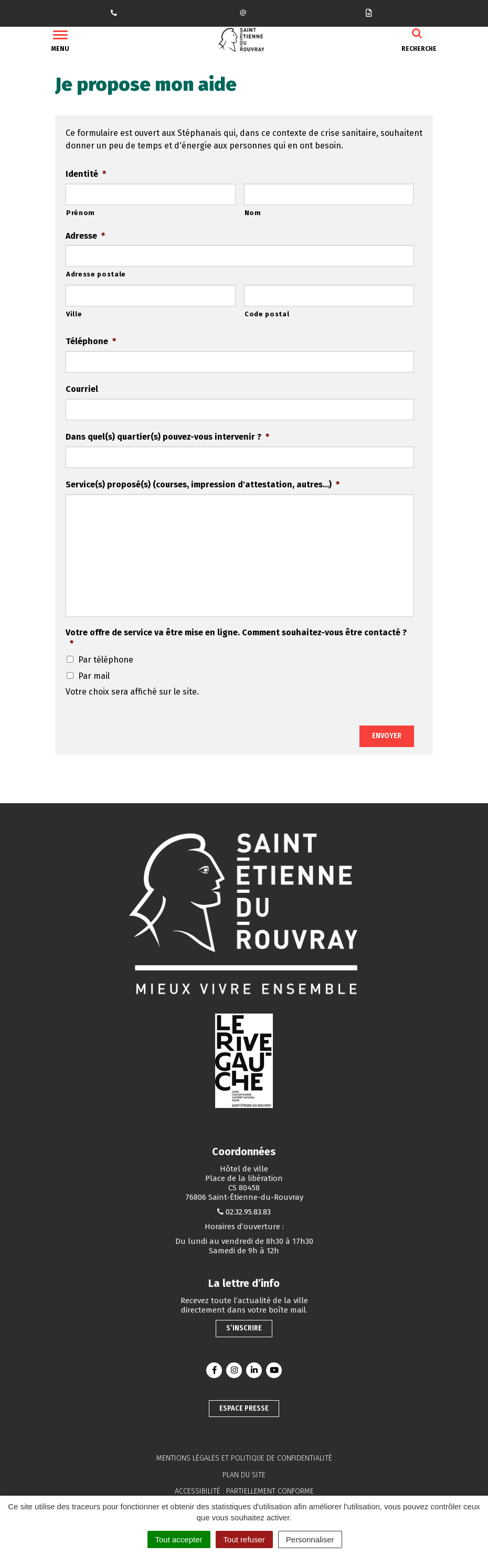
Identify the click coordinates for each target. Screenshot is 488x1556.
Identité (86, 174)
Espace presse (244, 1408)
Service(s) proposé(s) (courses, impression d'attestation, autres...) (203, 484)
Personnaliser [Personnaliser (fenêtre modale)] (310, 1539)
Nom (253, 213)
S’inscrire (244, 1328)
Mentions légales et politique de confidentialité (244, 1458)
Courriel (82, 389)
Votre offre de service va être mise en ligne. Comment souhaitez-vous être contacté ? (236, 637)
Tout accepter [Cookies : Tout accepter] (179, 1539)
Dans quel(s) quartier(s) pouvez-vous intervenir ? (167, 437)
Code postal (267, 314)
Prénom (80, 213)
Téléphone (91, 341)
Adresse (85, 236)
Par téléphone (105, 660)
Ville (74, 314)
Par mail (94, 676)
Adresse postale (96, 274)
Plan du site (244, 1474)
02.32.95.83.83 (248, 1212)
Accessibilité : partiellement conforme (244, 1491)
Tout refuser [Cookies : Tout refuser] (244, 1539)
